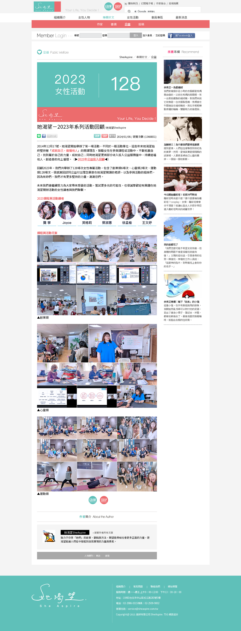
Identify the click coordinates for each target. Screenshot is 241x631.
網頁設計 (173, 614)
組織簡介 (60, 17)
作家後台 (161, 3)
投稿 (141, 24)
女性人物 (84, 17)
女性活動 (133, 17)
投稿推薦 (173, 3)
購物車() (133, 3)
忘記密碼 (160, 35)
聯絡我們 (155, 586)
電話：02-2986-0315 (127, 603)
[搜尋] (162, 11)
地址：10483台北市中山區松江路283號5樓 (138, 597)
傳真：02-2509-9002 (148, 603)
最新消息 (181, 17)
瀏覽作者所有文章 (103, 532)
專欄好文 (108, 17)
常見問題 (138, 586)
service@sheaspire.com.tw (143, 608)
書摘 (114, 24)
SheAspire (126, 57)
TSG (166, 614)
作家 (100, 24)
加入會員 (147, 35)
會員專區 (157, 17)
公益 (127, 24)
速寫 (107, 555)
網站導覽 (172, 586)
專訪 (98, 555)
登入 (135, 35)
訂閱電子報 (147, 3)
